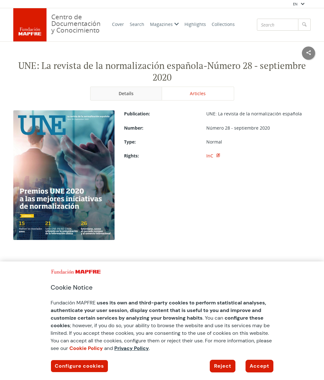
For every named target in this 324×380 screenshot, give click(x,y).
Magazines (164, 24)
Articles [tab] (198, 93)
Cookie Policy (86, 348)
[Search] (277, 25)
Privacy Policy (131, 348)
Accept (259, 366)
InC (210, 156)
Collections (223, 24)
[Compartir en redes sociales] (308, 53)
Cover (118, 24)
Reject (222, 366)
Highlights (195, 24)
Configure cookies (79, 366)
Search (137, 24)
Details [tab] (126, 93)
